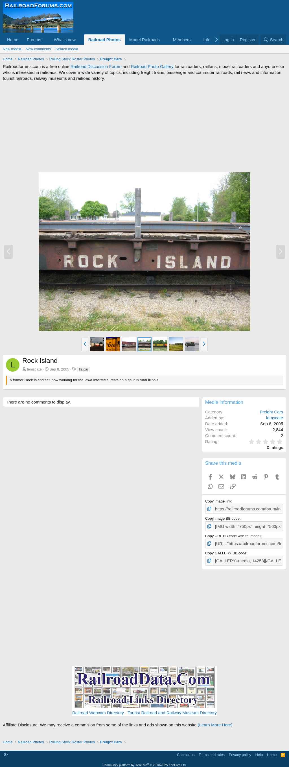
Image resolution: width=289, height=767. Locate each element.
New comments (38, 49)
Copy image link (218, 501)
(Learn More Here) (215, 721)
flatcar (83, 369)
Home (12, 39)
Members (182, 39)
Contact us (185, 751)
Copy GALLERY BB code (225, 550)
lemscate (34, 369)
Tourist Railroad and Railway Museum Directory (172, 709)
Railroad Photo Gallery (152, 66)
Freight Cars (271, 411)
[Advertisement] (144, 126)
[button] (46, 39)
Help (259, 751)
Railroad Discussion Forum (96, 66)
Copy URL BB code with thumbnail (233, 534)
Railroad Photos (104, 39)
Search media (67, 49)
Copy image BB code (222, 517)
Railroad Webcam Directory (98, 709)
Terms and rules (212, 751)
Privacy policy (240, 751)
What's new (65, 39)
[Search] (273, 39)
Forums (34, 39)
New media (12, 49)
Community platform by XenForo (144, 761)
